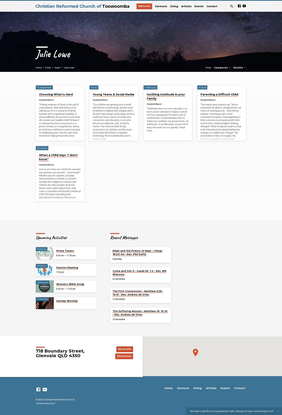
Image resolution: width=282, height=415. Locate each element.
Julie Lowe (69, 67)
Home (39, 67)
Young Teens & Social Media (113, 94)
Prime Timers (65, 250)
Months (239, 67)
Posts (48, 67)
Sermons (161, 6)
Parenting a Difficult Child (219, 94)
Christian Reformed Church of (82, 6)
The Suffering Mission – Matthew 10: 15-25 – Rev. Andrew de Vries (140, 313)
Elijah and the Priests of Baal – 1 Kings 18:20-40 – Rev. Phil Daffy (137, 252)
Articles (186, 6)
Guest (57, 67)
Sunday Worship (67, 300)
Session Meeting (67, 267)
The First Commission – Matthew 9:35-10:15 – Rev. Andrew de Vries (138, 293)
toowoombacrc (46, 100)
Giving (174, 6)
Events (199, 6)
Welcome (144, 6)
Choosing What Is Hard (56, 94)
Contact (211, 6)
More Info (124, 349)
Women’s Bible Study (70, 284)
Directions (124, 356)
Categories (222, 67)
